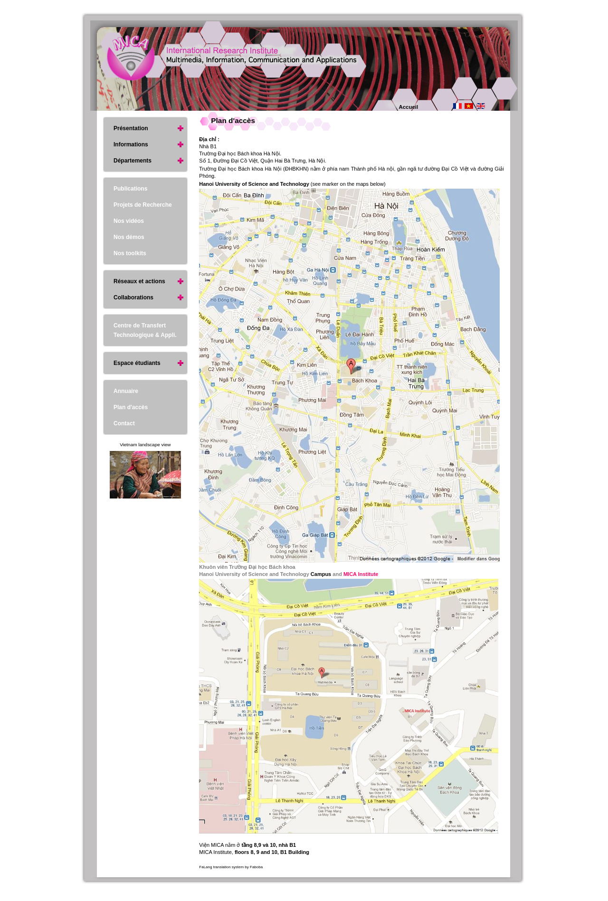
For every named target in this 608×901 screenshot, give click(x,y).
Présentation (131, 128)
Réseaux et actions (139, 281)
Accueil (408, 107)
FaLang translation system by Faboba (231, 867)
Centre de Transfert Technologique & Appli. (145, 330)
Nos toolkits (130, 253)
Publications (130, 188)
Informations (131, 144)
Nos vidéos (129, 221)
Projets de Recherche (143, 204)
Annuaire (126, 391)
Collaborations (133, 297)
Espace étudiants (137, 363)
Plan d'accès (233, 120)
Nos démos (129, 237)
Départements (133, 160)
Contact (124, 423)
